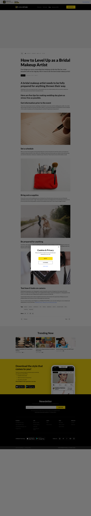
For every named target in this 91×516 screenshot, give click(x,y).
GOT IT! (45, 258)
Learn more (45, 266)
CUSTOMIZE (45, 262)
